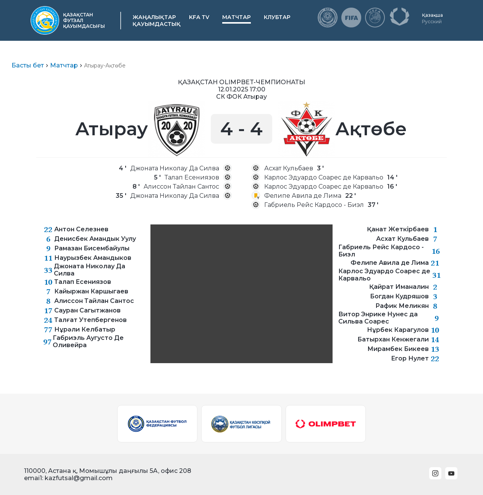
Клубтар (277, 17)
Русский (432, 21)
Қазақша (432, 15)
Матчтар (236, 17)
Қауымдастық (156, 24)
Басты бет (27, 65)
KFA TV (199, 17)
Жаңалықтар (154, 17)
